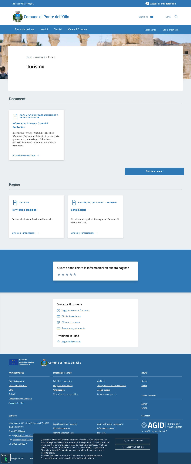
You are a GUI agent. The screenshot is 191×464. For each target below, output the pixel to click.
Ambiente (101, 381)
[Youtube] (151, 17)
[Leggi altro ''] (26, 155)
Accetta (133, 447)
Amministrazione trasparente (110, 424)
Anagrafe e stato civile (63, 385)
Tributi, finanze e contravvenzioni (111, 385)
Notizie (144, 381)
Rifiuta (132, 440)
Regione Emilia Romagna (23, 3)
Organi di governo (16, 381)
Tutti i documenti (154, 171)
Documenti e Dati (16, 403)
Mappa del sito (17, 458)
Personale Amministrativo (20, 398)
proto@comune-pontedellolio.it (29, 435)
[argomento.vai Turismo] (24, 202)
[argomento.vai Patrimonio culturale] (91, 202)
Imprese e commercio (106, 394)
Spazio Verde (150, 29)
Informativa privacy (105, 428)
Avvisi (144, 385)
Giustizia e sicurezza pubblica (65, 394)
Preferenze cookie (94, 455)
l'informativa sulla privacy (82, 458)
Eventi (144, 407)
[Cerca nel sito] (176, 16)
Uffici (11, 389)
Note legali (101, 432)
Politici (12, 394)
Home (29, 57)
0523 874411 (18, 427)
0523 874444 (18, 431)
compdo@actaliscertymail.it (25, 439)
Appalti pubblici (103, 389)
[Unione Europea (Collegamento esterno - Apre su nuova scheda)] (22, 362)
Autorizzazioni (59, 389)
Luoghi (144, 403)
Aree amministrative (18, 385)
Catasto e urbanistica (62, 381)
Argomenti (40, 57)
